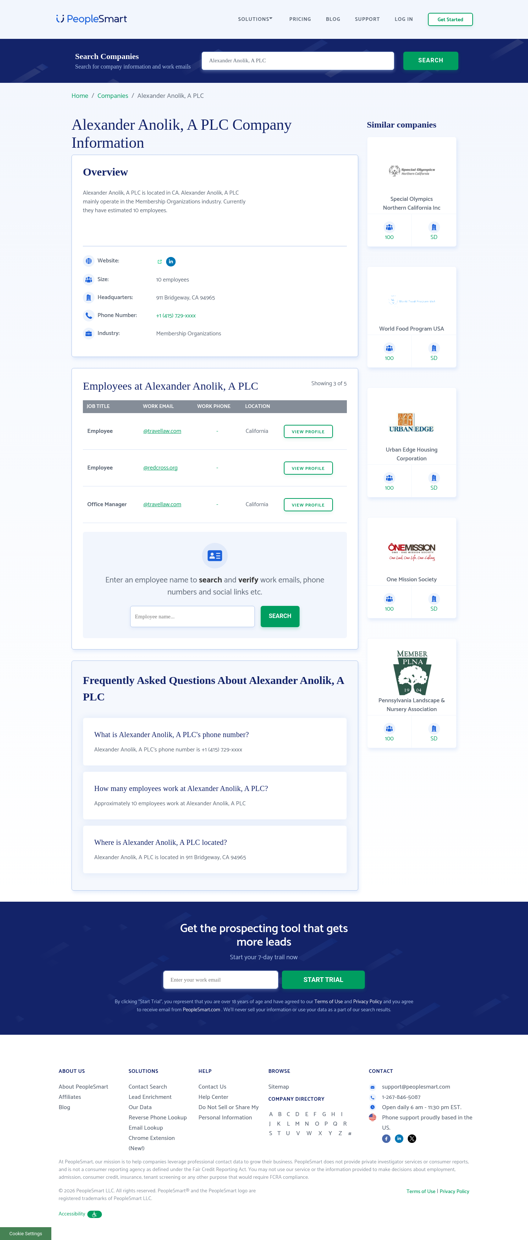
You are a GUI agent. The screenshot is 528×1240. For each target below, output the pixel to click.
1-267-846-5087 (395, 1097)
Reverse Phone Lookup (158, 1118)
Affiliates (70, 1097)
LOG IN (404, 19)
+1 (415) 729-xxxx (176, 316)
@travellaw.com (162, 431)
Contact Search (148, 1087)
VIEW (308, 431)
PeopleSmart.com (201, 1010)
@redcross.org (160, 468)
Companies (113, 96)
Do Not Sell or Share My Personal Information (228, 1113)
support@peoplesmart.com (409, 1087)
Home (80, 96)
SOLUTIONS (255, 19)
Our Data (140, 1107)
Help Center (213, 1097)
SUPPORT (367, 19)
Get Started (450, 20)
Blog (64, 1107)
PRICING (300, 19)
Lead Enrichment (150, 1097)
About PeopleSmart (83, 1087)
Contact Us (212, 1087)
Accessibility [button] (80, 1214)
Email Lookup (146, 1128)
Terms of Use (329, 1002)
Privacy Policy (367, 1002)
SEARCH (431, 60)
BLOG (333, 19)
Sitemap (278, 1087)
